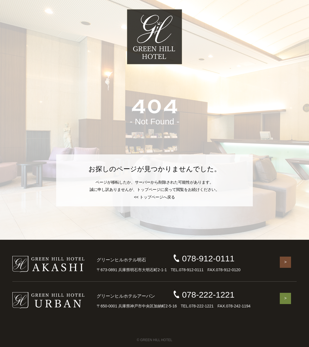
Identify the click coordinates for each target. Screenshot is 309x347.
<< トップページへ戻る (154, 197)
